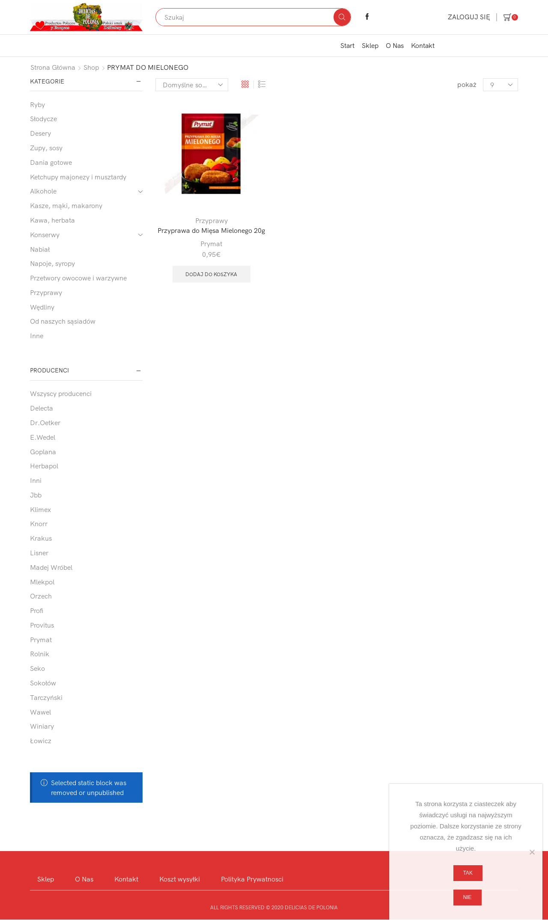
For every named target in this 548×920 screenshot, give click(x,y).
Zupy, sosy (46, 147)
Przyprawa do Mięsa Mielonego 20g (211, 230)
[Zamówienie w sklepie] (191, 84)
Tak (468, 873)
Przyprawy (211, 220)
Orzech (41, 596)
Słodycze (43, 118)
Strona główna (52, 67)
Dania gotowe (51, 162)
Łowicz (40, 740)
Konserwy (45, 234)
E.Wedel (42, 437)
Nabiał (40, 249)
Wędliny (42, 307)
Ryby (37, 104)
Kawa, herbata (52, 220)
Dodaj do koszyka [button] (211, 274)
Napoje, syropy (52, 263)
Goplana (43, 451)
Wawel (40, 712)
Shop (91, 67)
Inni (36, 480)
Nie (467, 897)
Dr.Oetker (45, 422)
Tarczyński (46, 697)
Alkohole (43, 191)
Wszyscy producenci (61, 393)
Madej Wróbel (51, 567)
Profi (36, 610)
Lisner (39, 552)
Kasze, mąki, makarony (66, 205)
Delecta (41, 408)
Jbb (36, 495)
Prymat (211, 243)
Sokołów (43, 683)
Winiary (42, 726)
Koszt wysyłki (179, 879)
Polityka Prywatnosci (252, 879)
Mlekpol (42, 582)
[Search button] (342, 17)
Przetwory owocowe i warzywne (78, 278)
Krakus (41, 538)
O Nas (395, 45)
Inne (36, 335)
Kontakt (423, 45)
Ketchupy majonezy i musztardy (78, 177)
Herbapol (44, 465)
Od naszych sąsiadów (62, 321)
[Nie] (531, 852)
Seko (37, 668)
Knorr (39, 523)
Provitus (42, 625)
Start (347, 45)
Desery (40, 133)
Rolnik (39, 653)
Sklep (370, 45)
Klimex (40, 509)
